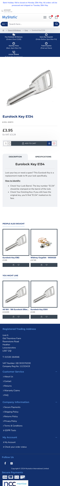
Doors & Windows (14, 30)
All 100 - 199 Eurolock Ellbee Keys (16, 309)
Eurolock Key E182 (11, 257)
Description (15, 157)
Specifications (43, 157)
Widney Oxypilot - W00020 (43, 257)
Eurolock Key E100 (39, 309)
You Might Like (10, 275)
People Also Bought (14, 224)
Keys (26, 30)
